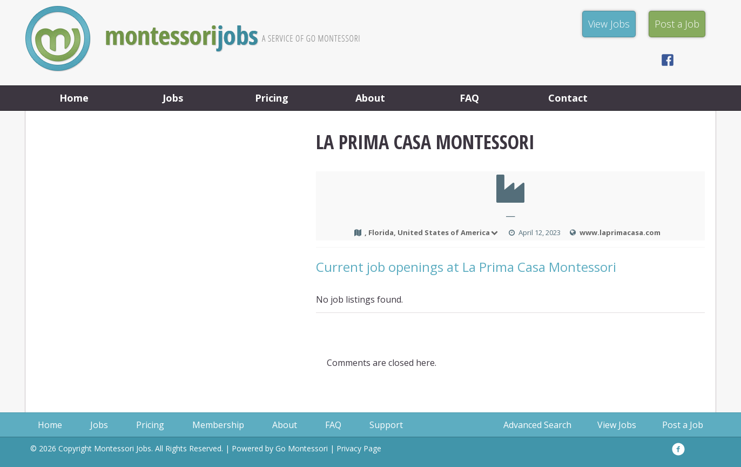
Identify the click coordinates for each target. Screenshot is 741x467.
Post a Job (682, 425)
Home (74, 97)
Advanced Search (537, 425)
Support (386, 425)
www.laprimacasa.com (620, 232)
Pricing (271, 97)
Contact (568, 97)
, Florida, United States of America (432, 232)
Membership (218, 425)
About (370, 97)
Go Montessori (301, 448)
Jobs (173, 97)
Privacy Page (358, 448)
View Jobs (616, 425)
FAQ (469, 97)
